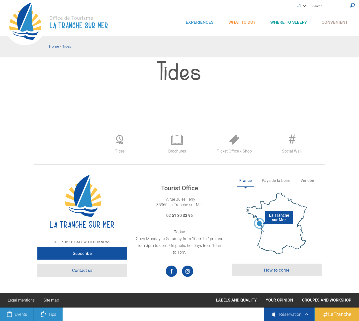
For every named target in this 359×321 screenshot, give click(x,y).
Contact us (82, 270)
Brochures (177, 144)
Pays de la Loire (276, 180)
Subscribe (82, 253)
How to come (276, 270)
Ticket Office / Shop (234, 144)
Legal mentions (21, 300)
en (299, 5)
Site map (51, 300)
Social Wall (291, 143)
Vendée (307, 180)
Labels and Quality (236, 300)
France (245, 180)
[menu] (199, 22)
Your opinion (279, 300)
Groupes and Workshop (326, 300)
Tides (119, 144)
